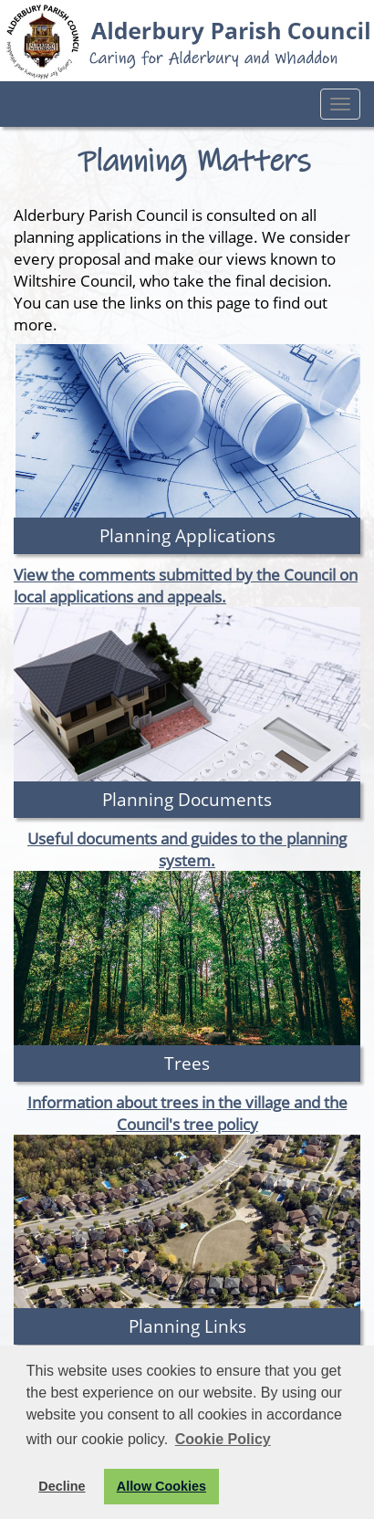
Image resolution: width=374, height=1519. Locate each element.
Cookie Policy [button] (223, 1439)
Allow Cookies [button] (161, 1486)
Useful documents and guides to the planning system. (187, 849)
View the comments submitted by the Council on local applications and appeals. (186, 585)
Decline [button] (61, 1486)
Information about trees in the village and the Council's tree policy (187, 1113)
